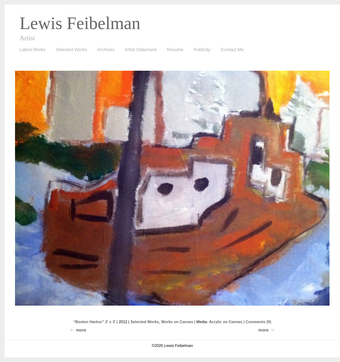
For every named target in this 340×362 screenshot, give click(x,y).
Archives (104, 50)
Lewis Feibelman (80, 23)
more (263, 330)
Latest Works (30, 50)
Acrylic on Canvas (225, 322)
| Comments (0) (257, 322)
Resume (175, 49)
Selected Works (71, 49)
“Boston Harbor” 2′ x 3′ (94, 322)
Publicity (202, 49)
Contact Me (232, 49)
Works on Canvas (177, 322)
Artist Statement (141, 49)
